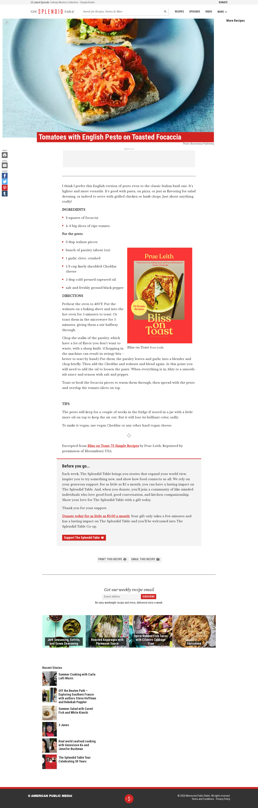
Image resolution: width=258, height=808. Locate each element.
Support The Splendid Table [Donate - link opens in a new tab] (84, 537)
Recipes (179, 11)
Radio (208, 11)
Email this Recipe (145, 559)
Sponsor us (129, 149)
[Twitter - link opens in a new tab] (5, 182)
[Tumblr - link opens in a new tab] (5, 193)
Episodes (194, 11)
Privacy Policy (223, 799)
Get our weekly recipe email (129, 589)
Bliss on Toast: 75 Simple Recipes (113, 446)
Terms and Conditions (203, 799)
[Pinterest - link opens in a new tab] (5, 187)
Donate (223, 2)
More (222, 11)
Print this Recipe (112, 559)
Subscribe (148, 596)
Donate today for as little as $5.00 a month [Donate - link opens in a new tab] (96, 516)
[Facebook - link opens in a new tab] (5, 176)
